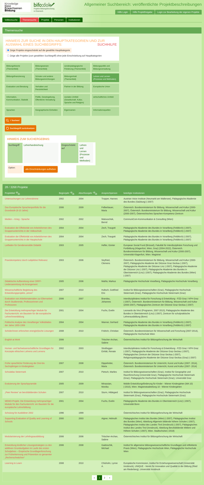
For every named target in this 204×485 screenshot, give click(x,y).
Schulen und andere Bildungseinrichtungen (45, 77)
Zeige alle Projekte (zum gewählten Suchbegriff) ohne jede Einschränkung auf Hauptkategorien (54, 55)
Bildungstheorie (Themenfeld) (13, 67)
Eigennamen (70, 110)
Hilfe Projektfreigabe (142, 12)
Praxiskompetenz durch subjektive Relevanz (26, 260)
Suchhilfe (107, 44)
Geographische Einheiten (46, 110)
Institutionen (74, 20)
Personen (59, 20)
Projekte (45, 20)
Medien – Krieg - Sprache (17, 219)
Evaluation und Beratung (17, 86)
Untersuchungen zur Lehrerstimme (21, 198)
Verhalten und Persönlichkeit (41, 87)
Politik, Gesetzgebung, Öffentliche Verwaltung (45, 98)
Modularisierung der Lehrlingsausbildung (24, 436)
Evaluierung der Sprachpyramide (21, 383)
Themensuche (29, 20)
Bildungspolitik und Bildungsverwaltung (101, 67)
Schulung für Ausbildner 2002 (19, 413)
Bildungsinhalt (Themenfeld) (70, 77)
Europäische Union (101, 86)
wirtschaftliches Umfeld (103, 97)
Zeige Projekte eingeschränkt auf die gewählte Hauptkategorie (38, 50)
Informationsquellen (102, 110)
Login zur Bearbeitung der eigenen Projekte (178, 12)
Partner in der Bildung (73, 86)
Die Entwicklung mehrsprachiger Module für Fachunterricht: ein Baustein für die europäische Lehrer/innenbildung (28, 313)
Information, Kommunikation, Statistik (17, 98)
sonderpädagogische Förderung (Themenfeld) (75, 67)
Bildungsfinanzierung (15, 76)
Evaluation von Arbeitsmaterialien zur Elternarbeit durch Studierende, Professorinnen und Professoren (28, 301)
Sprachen (10, 110)
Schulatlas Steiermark (15, 372)
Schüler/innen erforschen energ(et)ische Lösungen (29, 331)
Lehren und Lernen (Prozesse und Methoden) (104, 77)
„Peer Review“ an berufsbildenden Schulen (25, 392)
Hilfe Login (123, 12)
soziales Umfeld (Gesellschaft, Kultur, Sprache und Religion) (74, 100)
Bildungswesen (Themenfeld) (42, 67)
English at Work (12, 339)
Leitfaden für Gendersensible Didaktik (23, 245)
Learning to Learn (13, 463)
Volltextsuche (11, 20)
